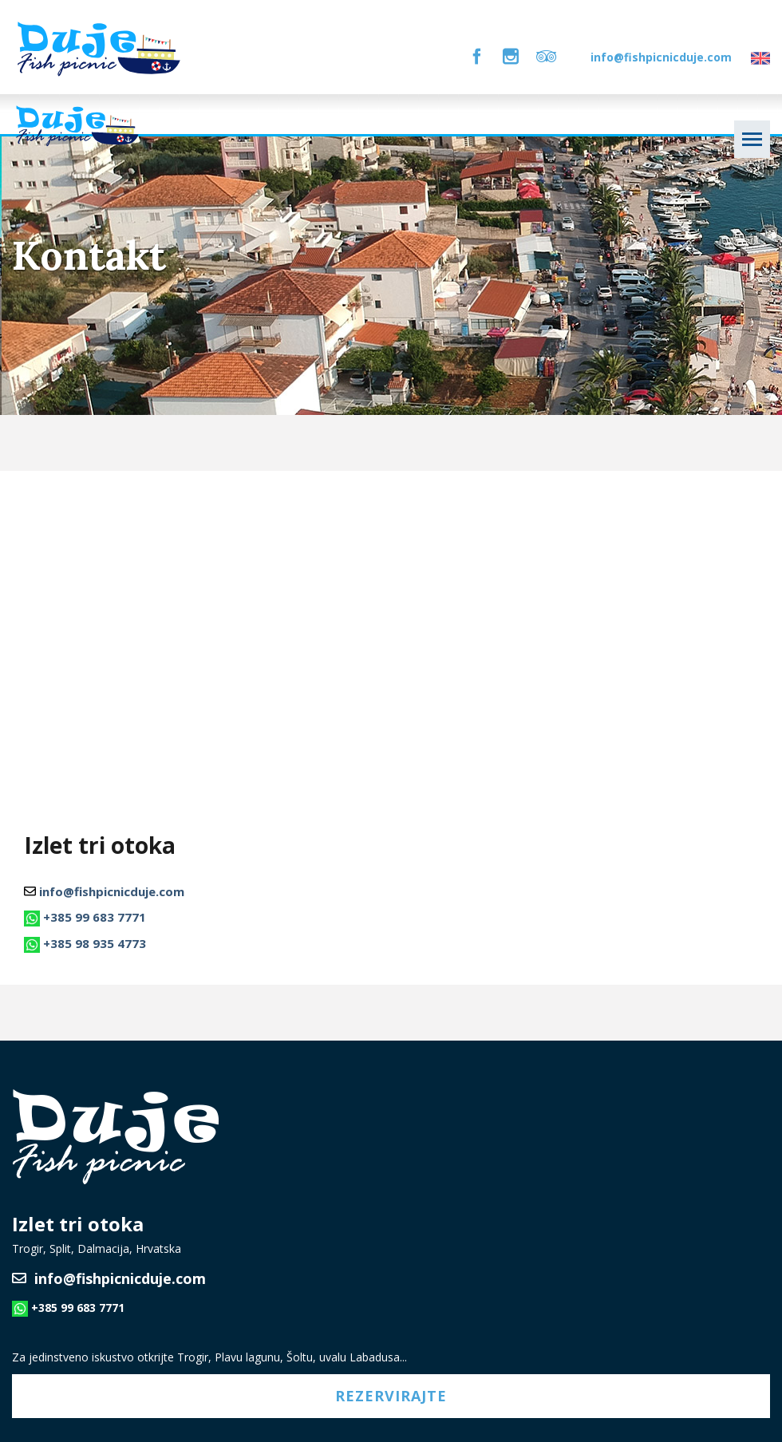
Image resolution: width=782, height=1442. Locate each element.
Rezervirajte (391, 1395)
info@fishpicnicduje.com (661, 57)
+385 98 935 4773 (94, 943)
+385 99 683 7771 (94, 917)
